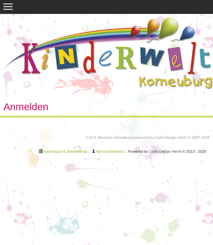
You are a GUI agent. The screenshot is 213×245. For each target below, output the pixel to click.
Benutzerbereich (110, 151)
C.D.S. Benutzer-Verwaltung (109, 137)
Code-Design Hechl (170, 137)
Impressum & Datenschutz (66, 151)
